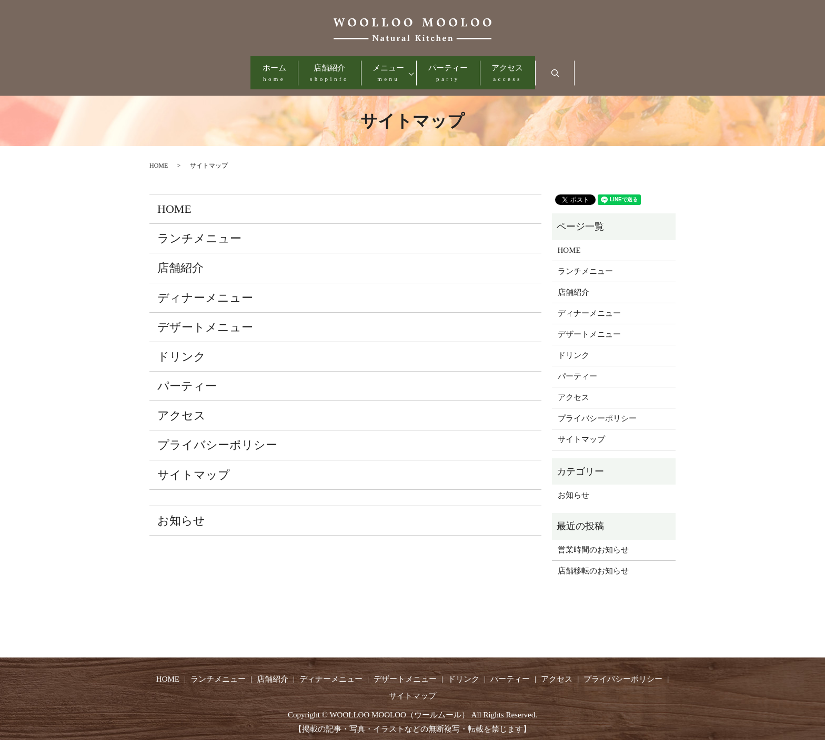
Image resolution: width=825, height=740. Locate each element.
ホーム (243, 69)
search (603, 69)
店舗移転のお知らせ (593, 563)
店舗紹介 (314, 69)
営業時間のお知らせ (593, 542)
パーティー (463, 69)
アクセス (538, 69)
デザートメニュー (205, 318)
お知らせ (181, 512)
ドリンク (181, 348)
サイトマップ (193, 466)
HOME (158, 157)
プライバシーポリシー (217, 437)
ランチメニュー (199, 230)
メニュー (388, 69)
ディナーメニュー (205, 289)
